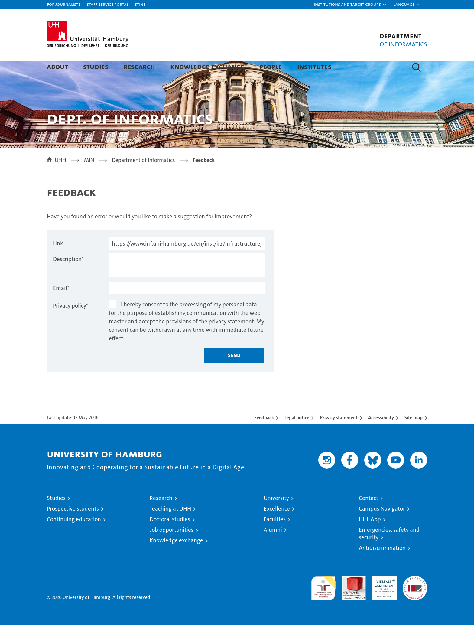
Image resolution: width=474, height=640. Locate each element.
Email (61, 303)
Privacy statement (339, 433)
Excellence (277, 524)
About (57, 66)
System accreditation (415, 597)
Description (68, 274)
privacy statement (231, 337)
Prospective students (73, 524)
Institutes (314, 66)
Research (139, 66)
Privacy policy (70, 321)
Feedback (264, 433)
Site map (413, 433)
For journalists (63, 4)
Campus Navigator (382, 524)
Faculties (275, 534)
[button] (350, 4)
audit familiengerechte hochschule (323, 600)
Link (58, 259)
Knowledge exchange (207, 66)
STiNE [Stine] (140, 4)
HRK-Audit (383, 594)
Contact (368, 513)
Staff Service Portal (107, 4)
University (276, 513)
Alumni (273, 545)
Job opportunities (171, 545)
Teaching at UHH (170, 524)
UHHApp (370, 534)
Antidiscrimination (382, 563)
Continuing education (74, 534)
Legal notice (296, 433)
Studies (96, 66)
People (270, 66)
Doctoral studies (170, 534)
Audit (347, 594)
